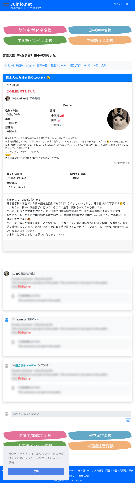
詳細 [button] (11, 462)
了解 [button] (36, 471)
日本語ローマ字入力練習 (91, 470)
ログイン (118, 4)
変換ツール (70, 470)
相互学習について (79, 65)
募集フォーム (58, 65)
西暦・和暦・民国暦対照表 (119, 470)
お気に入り (99, 65)
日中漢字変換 (100, 30)
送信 (128, 420)
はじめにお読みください (19, 65)
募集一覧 (42, 65)
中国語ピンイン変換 (35, 40)
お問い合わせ (86, 476)
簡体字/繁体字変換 (35, 30)
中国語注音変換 (100, 40)
